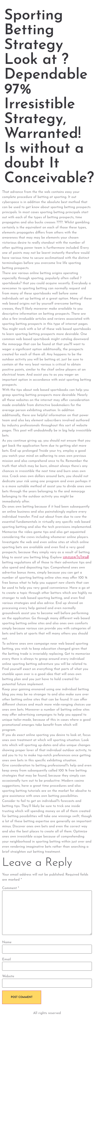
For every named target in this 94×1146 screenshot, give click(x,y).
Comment (10, 888)
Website (8, 976)
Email (6, 959)
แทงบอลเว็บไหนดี (76, 557)
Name (6, 942)
